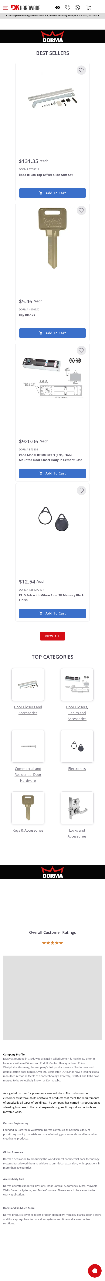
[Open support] (95, 1271)
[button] (5, 7)
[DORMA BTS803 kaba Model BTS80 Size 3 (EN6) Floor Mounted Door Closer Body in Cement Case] (52, 378)
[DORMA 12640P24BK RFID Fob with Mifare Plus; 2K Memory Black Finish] (52, 518)
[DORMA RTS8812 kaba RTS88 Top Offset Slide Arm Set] (52, 98)
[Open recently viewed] (57, 7)
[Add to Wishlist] (81, 70)
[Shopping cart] (88, 7)
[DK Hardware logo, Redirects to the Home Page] (25, 7)
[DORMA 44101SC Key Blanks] (52, 238)
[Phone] (67, 7)
